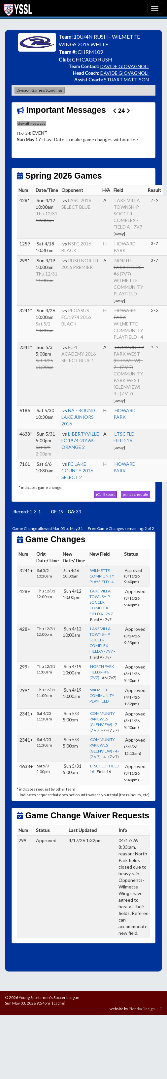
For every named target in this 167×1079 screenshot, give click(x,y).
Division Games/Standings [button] (40, 90)
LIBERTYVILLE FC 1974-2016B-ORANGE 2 (80, 440)
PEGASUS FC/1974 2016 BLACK (76, 317)
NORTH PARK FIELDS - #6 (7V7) (101, 672)
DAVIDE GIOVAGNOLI (124, 66)
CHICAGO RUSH (92, 59)
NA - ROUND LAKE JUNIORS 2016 (78, 417)
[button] (105, 494)
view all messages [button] (31, 123)
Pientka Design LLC (145, 1008)
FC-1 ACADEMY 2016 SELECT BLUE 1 (78, 353)
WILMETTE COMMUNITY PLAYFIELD (128, 287)
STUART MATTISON (126, 79)
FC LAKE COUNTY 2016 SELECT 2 (77, 470)
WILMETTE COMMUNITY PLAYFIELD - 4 (128, 330)
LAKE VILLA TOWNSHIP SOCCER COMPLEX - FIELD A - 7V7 (128, 213)
